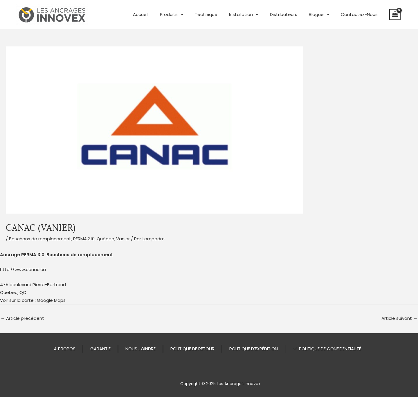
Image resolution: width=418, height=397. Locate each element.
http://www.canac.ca (23, 269)
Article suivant (399, 318)
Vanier (123, 239)
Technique (206, 14)
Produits (171, 14)
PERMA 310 (84, 239)
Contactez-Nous (359, 14)
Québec (105, 239)
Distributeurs (283, 14)
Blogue (319, 14)
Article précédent (22, 318)
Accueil (140, 14)
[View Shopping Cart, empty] (395, 14)
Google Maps (51, 300)
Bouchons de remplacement (40, 239)
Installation (243, 14)
